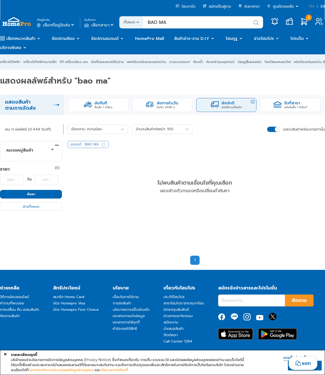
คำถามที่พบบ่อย (12, 303)
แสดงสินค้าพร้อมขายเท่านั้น (304, 129)
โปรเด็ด (297, 39)
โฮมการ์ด (186, 6)
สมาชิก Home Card (68, 297)
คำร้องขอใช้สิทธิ (125, 328)
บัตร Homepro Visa (69, 303)
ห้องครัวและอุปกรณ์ (220, 61)
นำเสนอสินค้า (174, 328)
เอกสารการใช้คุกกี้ (126, 322)
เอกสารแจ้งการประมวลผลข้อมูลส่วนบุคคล (61, 370)
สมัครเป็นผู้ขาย (217, 6)
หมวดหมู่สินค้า (19, 150)
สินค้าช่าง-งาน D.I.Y (191, 39)
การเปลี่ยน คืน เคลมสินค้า (19, 309)
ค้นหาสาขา (249, 6)
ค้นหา (31, 194)
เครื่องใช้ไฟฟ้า (10, 61)
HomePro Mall (149, 39)
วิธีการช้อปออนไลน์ (14, 297)
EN (323, 6)
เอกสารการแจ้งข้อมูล (129, 316)
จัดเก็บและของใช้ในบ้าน (107, 61)
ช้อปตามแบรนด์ (105, 39)
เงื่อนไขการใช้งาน (126, 297)
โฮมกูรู (231, 39)
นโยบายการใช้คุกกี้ (114, 370)
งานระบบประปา (179, 61)
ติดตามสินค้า (10, 316)
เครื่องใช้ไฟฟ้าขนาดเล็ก (40, 61)
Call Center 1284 (178, 341)
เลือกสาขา (99, 25)
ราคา (5, 169)
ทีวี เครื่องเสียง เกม (74, 61)
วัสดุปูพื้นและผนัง (249, 61)
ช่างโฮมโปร (264, 39)
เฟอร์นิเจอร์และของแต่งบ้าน (146, 61)
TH (311, 6)
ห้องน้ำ (198, 61)
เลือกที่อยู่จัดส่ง (56, 25)
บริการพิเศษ (10, 48)
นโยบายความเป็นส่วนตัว (131, 309)
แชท (306, 363)
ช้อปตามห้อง (63, 39)
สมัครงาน (171, 322)
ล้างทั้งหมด (31, 206)
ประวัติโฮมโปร (174, 297)
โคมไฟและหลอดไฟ (278, 61)
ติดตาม (299, 300)
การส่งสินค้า (122, 303)
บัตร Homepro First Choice (76, 309)
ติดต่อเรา (171, 335)
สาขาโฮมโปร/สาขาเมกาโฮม (184, 303)
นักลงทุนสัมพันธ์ (176, 309)
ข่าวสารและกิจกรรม (178, 316)
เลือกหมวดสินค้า (20, 39)
